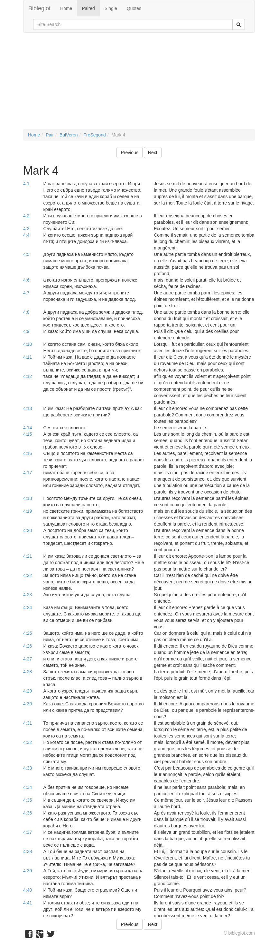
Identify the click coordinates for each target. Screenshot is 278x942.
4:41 (27, 902)
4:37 (27, 832)
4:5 (26, 254)
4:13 (27, 408)
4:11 (27, 357)
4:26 (27, 646)
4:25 (27, 633)
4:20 (27, 530)
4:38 (27, 851)
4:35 (27, 800)
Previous (129, 152)
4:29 (27, 690)
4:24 (27, 607)
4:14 (27, 427)
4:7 (26, 292)
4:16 (27, 453)
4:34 (27, 787)
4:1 (26, 183)
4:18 (27, 498)
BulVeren (69, 134)
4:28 (27, 671)
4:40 (27, 890)
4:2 (26, 215)
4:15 (27, 434)
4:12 (27, 376)
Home (66, 8)
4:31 (27, 723)
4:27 (27, 658)
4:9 (26, 331)
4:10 (27, 344)
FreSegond (94, 134)
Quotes (134, 8)
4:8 (26, 312)
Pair (50, 134)
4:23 (27, 594)
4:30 (27, 703)
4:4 (26, 235)
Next (152, 152)
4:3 (26, 228)
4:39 (27, 870)
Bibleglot (39, 8)
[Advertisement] (139, 84)
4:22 (27, 575)
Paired (88, 8)
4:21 (27, 556)
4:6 (26, 280)
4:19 (27, 511)
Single (111, 8)
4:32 (27, 742)
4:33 (27, 768)
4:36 (27, 813)
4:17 (27, 472)
